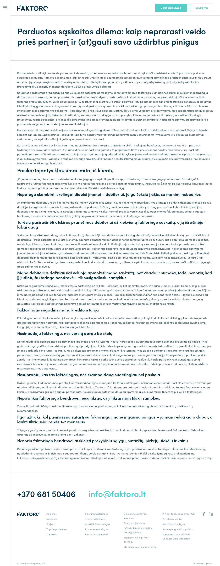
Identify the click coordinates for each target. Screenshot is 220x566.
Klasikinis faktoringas (96, 513)
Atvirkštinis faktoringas (97, 524)
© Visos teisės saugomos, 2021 (178, 513)
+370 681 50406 (46, 493)
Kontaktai (51, 534)
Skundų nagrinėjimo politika (177, 529)
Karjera (50, 524)
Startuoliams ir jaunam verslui (140, 546)
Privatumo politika (172, 519)
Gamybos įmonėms (134, 523)
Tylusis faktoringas (95, 519)
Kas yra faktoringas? (96, 534)
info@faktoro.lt (117, 493)
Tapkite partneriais (56, 529)
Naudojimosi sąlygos (173, 524)
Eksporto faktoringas (96, 529)
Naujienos (51, 519)
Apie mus (51, 513)
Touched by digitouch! (202, 563)
